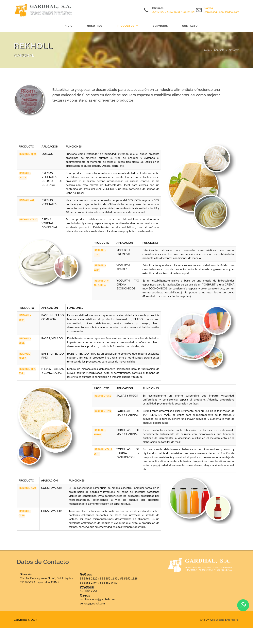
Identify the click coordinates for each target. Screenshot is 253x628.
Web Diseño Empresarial (224, 619)
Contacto (219, 49)
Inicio (207, 49)
